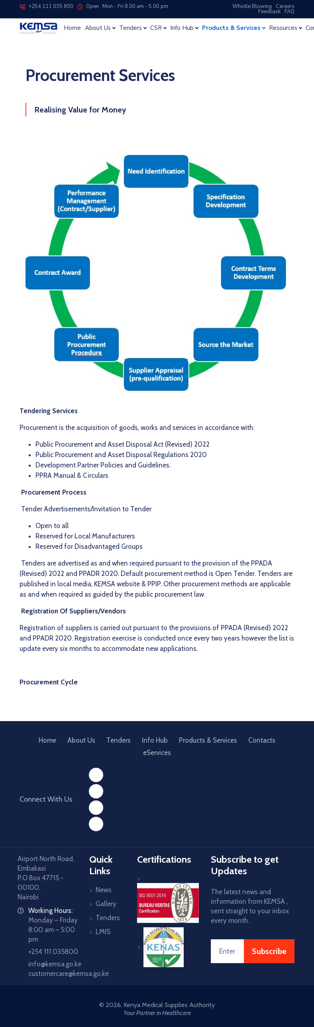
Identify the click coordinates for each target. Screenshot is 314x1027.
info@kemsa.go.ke (54, 964)
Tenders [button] (130, 28)
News (104, 890)
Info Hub (155, 740)
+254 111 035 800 (46, 6)
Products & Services (208, 740)
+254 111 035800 (53, 952)
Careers (285, 6)
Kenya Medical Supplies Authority (169, 1005)
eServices (157, 753)
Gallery (106, 904)
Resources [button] (283, 28)
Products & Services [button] (231, 28)
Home (72, 28)
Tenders (118, 740)
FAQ (289, 11)
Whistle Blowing (252, 6)
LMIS (103, 932)
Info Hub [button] (182, 28)
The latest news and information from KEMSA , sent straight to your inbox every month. (250, 906)
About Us (81, 740)
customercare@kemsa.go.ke (68, 974)
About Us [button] (98, 28)
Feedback (269, 11)
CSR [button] (156, 28)
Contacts (261, 740)
